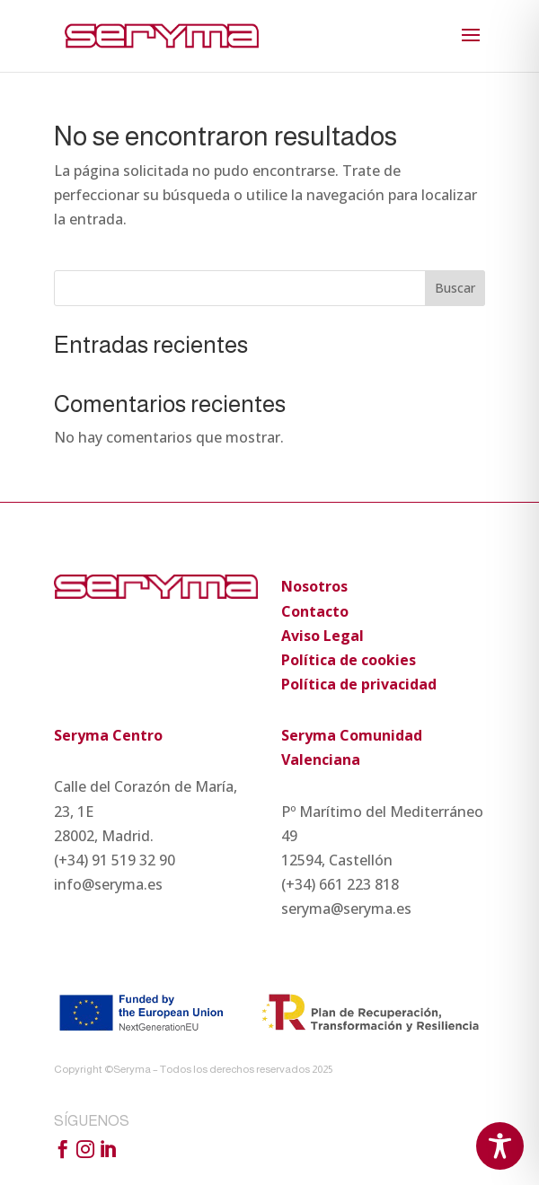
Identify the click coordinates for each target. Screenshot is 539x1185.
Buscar (455, 287)
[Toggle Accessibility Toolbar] (500, 1146)
